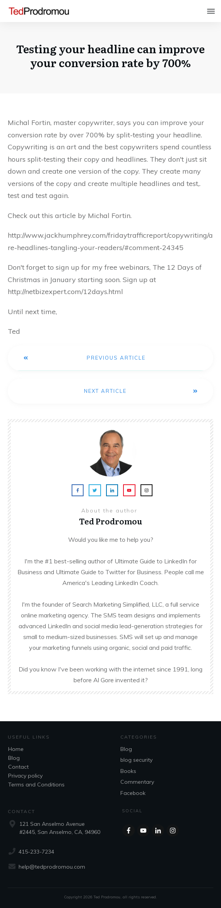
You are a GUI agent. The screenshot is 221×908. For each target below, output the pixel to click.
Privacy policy (25, 775)
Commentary (137, 781)
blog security (136, 759)
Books (128, 771)
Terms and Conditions (36, 784)
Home (16, 749)
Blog (14, 757)
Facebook (133, 793)
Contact (18, 766)
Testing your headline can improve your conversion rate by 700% (110, 56)
